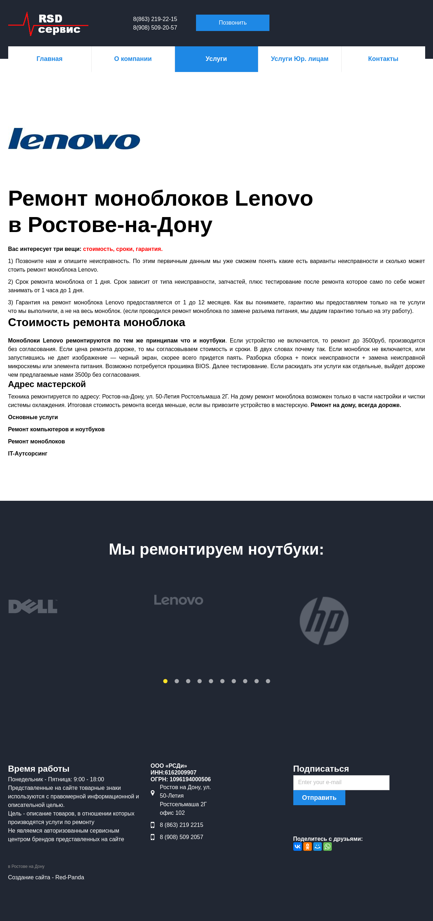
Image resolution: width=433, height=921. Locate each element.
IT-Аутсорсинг (27, 454)
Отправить (319, 797)
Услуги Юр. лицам (300, 58)
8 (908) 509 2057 (181, 837)
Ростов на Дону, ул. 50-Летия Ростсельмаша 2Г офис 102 (185, 800)
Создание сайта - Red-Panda (46, 877)
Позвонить (233, 23)
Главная (49, 58)
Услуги (216, 58)
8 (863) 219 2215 (181, 825)
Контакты (383, 58)
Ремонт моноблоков (36, 441)
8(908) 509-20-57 (155, 28)
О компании (133, 58)
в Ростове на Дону (26, 866)
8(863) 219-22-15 (155, 19)
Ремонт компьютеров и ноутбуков (56, 429)
